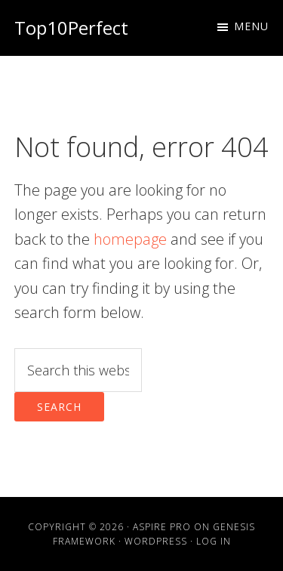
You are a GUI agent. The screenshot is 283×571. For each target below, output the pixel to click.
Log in (213, 541)
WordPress (156, 541)
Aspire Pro (162, 526)
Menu (251, 26)
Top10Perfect (71, 27)
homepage (130, 239)
